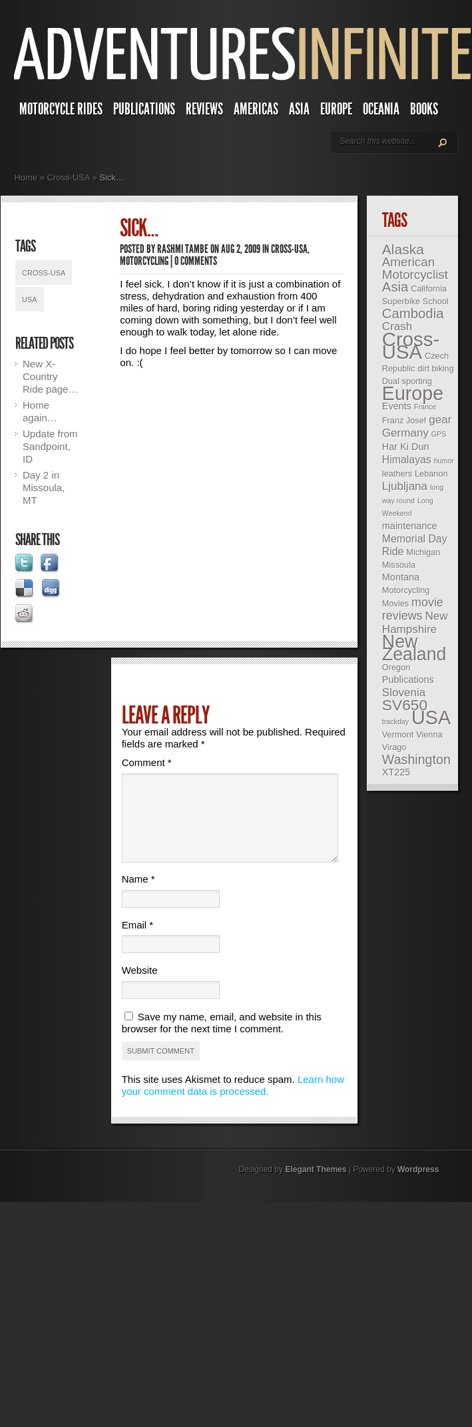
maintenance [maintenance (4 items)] (409, 525)
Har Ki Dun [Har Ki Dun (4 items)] (405, 446)
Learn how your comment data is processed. (233, 1101)
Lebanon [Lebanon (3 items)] (431, 474)
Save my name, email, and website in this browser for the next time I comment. (222, 1038)
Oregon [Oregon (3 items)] (396, 667)
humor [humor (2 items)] (444, 461)
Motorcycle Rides (61, 109)
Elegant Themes (315, 1185)
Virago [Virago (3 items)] (394, 747)
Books (424, 109)
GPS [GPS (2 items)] (439, 434)
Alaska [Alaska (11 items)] (403, 249)
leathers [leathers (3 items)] (397, 474)
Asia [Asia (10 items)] (395, 287)
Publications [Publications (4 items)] (408, 679)
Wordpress (418, 1185)
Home (25, 177)
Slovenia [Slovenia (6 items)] (403, 692)
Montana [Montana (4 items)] (400, 577)
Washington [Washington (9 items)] (416, 759)
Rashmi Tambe (182, 249)
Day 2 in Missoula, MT (44, 487)
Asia (299, 109)
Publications (144, 109)
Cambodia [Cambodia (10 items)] (413, 313)
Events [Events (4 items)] (396, 406)
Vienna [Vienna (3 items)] (429, 734)
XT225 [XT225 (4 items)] (396, 772)
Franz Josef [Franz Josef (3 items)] (404, 420)
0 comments (195, 261)
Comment (147, 762)
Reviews (204, 109)
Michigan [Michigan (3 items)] (423, 552)
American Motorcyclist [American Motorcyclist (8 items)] (415, 268)
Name (138, 895)
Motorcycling (144, 261)
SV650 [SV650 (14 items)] (404, 705)
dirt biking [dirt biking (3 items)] (435, 368)
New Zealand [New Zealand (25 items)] (414, 648)
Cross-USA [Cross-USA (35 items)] (410, 345)
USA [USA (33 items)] (431, 717)
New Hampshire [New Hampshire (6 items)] (415, 623)
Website (140, 986)
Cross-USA (68, 177)
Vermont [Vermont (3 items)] (397, 734)
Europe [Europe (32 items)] (412, 393)
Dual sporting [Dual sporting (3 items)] (407, 381)
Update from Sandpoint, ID (50, 446)
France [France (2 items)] (425, 407)
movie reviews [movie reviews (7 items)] (412, 609)
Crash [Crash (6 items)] (397, 326)
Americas (256, 109)
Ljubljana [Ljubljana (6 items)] (404, 486)
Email (138, 940)
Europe (336, 109)
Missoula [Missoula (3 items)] (398, 565)
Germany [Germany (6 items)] (405, 433)
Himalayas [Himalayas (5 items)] (406, 459)
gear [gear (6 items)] (440, 419)
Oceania (381, 109)
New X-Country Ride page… (50, 376)
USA (29, 300)
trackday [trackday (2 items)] (395, 721)
